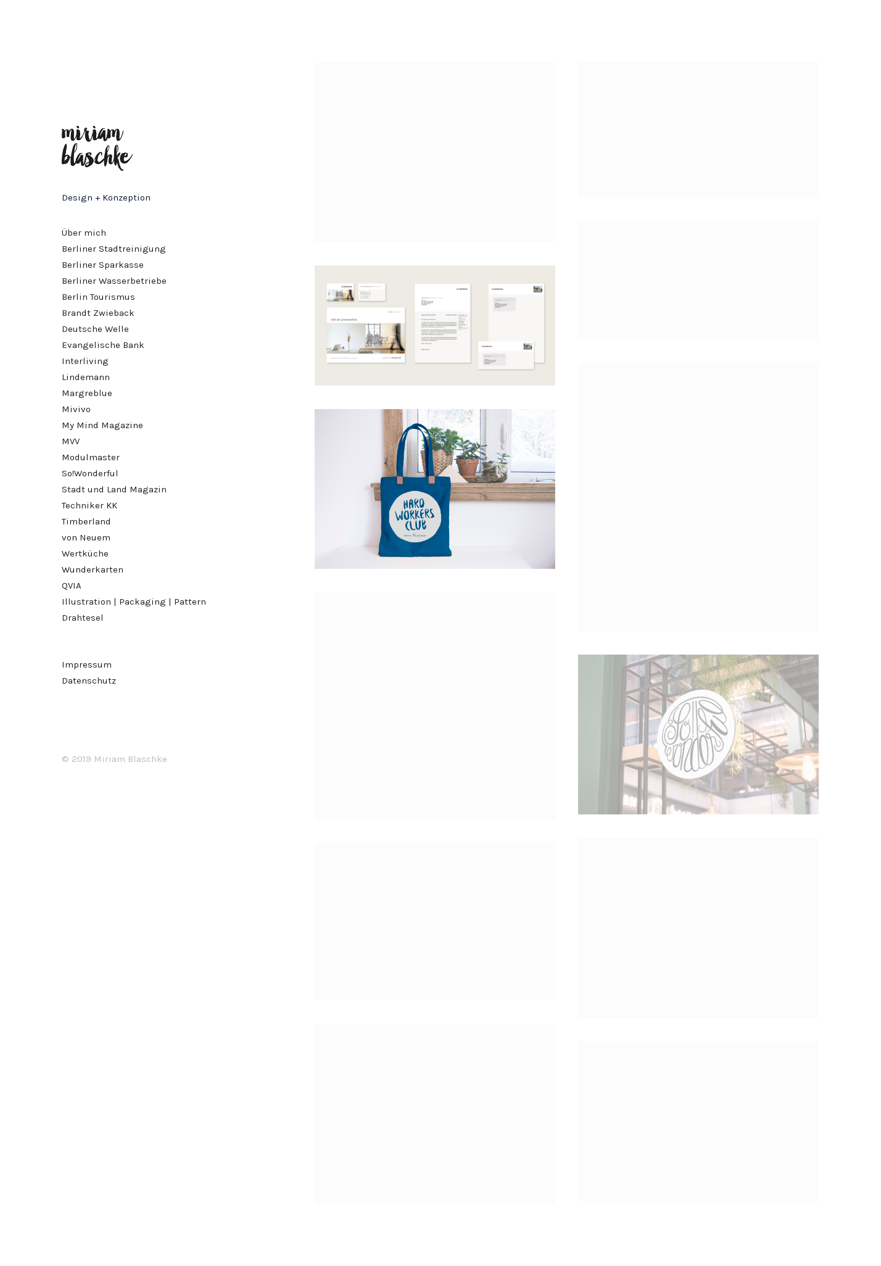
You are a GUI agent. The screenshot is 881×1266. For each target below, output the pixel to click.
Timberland (86, 521)
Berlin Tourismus (98, 296)
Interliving (85, 360)
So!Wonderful (90, 473)
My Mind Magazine (102, 425)
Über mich (84, 232)
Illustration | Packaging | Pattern (134, 601)
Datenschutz (89, 680)
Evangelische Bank (103, 344)
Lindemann (86, 377)
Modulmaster (91, 457)
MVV (71, 441)
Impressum (87, 664)
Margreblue (87, 393)
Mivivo (76, 409)
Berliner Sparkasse (103, 264)
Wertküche (85, 553)
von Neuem (86, 537)
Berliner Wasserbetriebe (114, 280)
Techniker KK (89, 505)
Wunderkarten (92, 569)
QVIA (71, 585)
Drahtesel (83, 617)
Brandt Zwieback (98, 312)
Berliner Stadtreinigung (114, 248)
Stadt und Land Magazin (114, 489)
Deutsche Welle (95, 328)
